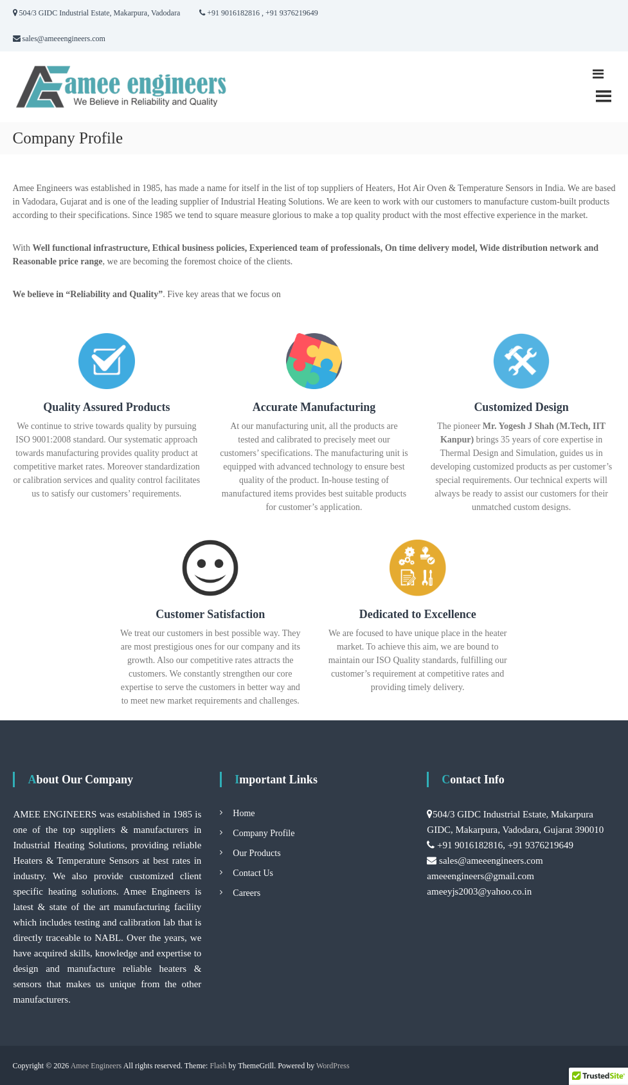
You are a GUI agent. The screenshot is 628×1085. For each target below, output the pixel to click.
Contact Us (253, 873)
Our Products (256, 853)
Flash (218, 1065)
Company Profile (263, 833)
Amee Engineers (96, 1065)
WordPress (333, 1065)
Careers (246, 893)
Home (244, 813)
